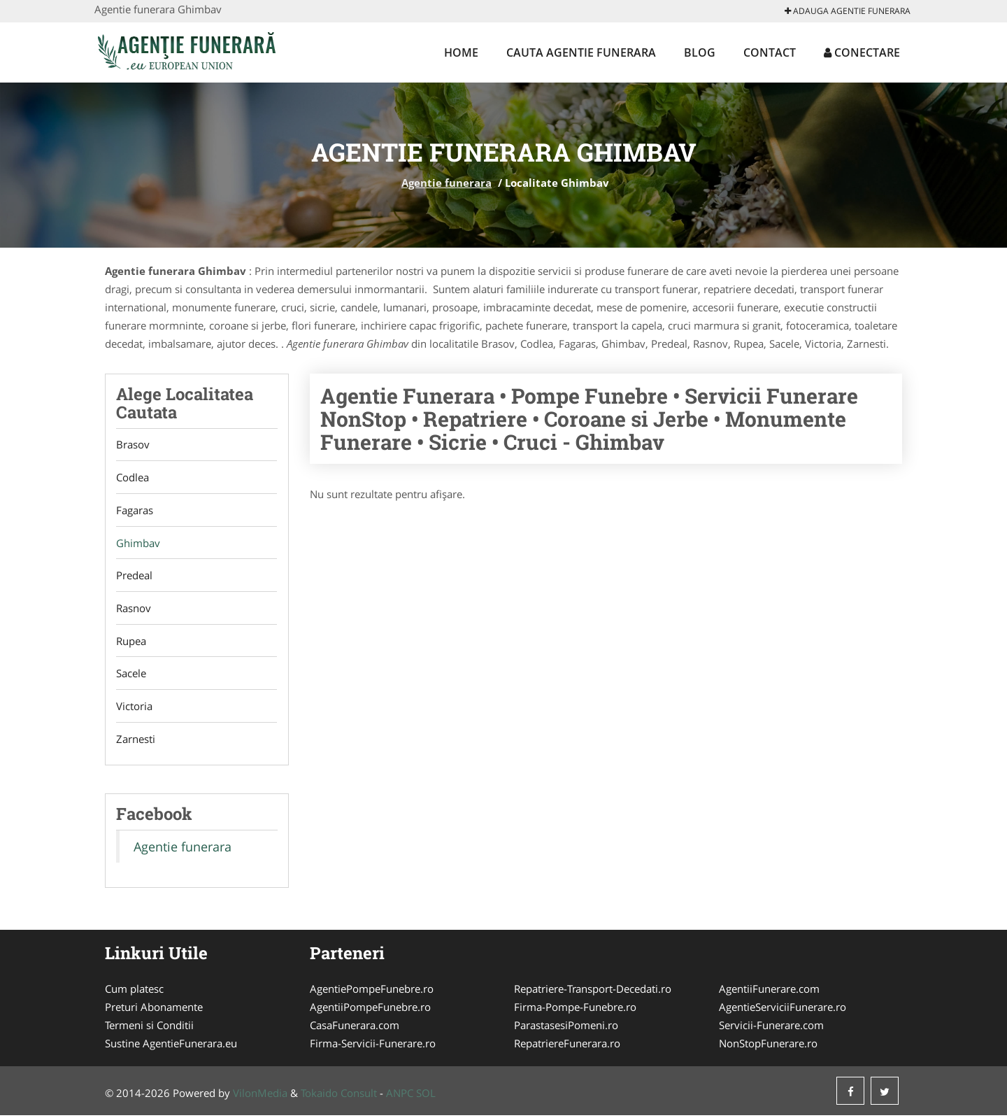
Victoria (134, 708)
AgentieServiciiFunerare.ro (782, 1010)
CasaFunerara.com (354, 1028)
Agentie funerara (446, 183)
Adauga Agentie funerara (847, 11)
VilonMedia (260, 1096)
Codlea (132, 478)
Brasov (133, 445)
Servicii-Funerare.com (771, 1028)
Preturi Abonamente (154, 1010)
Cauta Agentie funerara (581, 52)
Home (461, 52)
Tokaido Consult (339, 1096)
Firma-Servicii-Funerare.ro (373, 1046)
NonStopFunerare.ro (768, 1046)
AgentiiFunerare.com (769, 991)
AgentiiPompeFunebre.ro (370, 1010)
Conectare (862, 52)
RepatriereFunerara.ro (567, 1046)
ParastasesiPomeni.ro (566, 1028)
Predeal (134, 576)
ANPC (399, 1096)
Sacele (131, 675)
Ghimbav (138, 544)
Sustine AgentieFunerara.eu (171, 1046)
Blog (699, 52)
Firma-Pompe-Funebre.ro (575, 1010)
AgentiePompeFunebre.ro (372, 991)
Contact (769, 52)
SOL (426, 1096)
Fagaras (134, 511)
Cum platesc (134, 991)
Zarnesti (135, 741)
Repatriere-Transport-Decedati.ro (592, 991)
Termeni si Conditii (149, 1028)
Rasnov (133, 609)
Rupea (131, 642)
